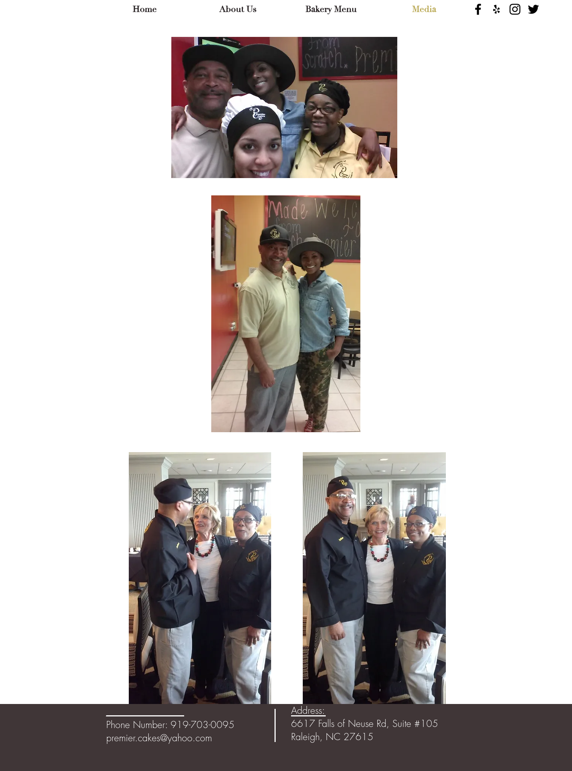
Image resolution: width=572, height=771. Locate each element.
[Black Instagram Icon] (515, 9)
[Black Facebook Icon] (478, 9)
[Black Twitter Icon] (533, 9)
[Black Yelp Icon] (496, 9)
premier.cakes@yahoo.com (159, 737)
